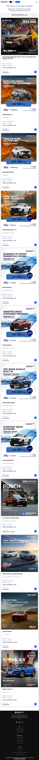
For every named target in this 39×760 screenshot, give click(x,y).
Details (10, 65)
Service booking (20, 741)
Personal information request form (20, 752)
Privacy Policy (20, 748)
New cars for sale (20, 728)
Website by (24, 758)
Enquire (4, 65)
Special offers (20, 731)
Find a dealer (20, 743)
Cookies (20, 750)
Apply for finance (20, 737)
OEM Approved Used (20, 729)
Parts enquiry (20, 739)
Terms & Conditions (20, 754)
